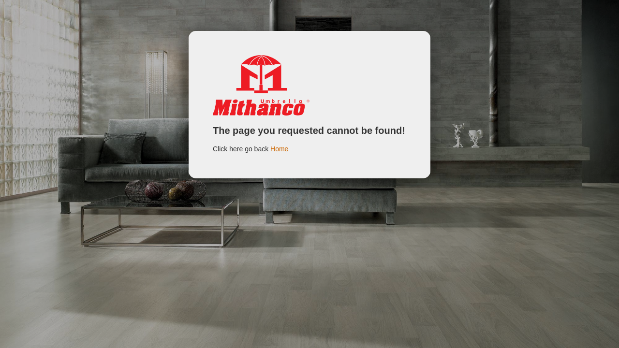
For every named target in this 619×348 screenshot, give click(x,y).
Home (279, 149)
